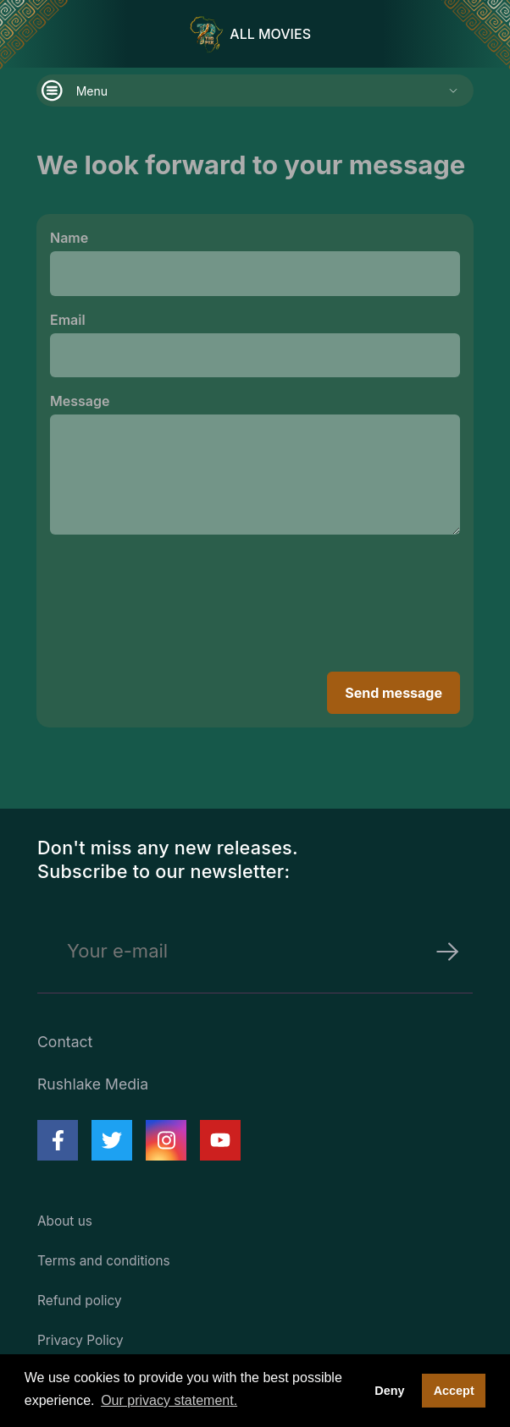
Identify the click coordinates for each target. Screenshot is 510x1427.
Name (69, 237)
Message (79, 400)
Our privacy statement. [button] (169, 1400)
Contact (64, 1042)
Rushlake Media (92, 1084)
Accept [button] (454, 1390)
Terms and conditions (103, 1261)
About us (64, 1221)
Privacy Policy (80, 1340)
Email (68, 319)
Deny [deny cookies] (389, 1390)
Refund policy (79, 1301)
